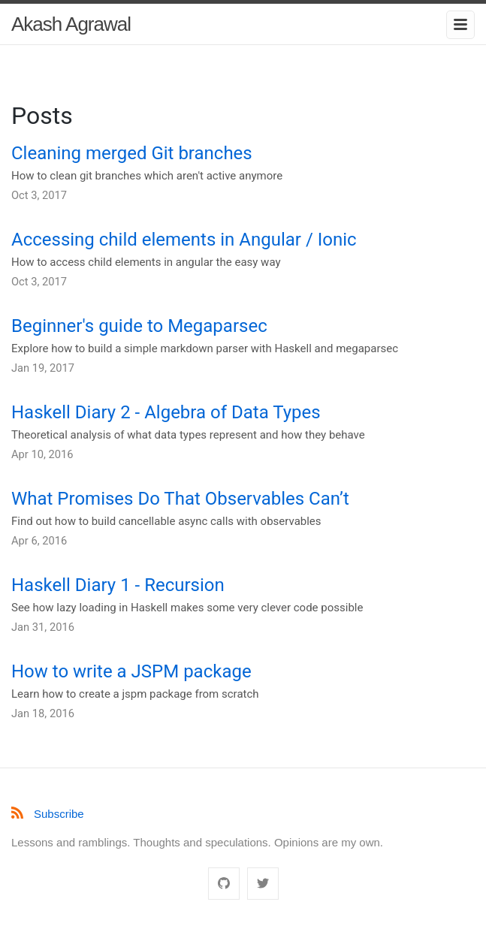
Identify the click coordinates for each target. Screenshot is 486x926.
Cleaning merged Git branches (131, 153)
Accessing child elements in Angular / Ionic (184, 239)
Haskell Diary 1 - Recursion (118, 585)
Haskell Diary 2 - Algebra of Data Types (166, 412)
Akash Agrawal (71, 24)
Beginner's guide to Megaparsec (139, 325)
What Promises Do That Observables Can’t (180, 498)
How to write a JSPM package (131, 671)
